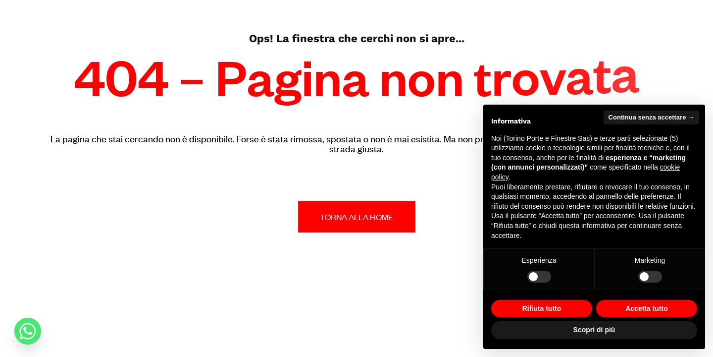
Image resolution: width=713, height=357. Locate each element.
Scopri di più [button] (594, 330)
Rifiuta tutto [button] (541, 308)
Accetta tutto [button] (646, 308)
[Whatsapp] (27, 331)
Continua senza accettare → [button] (651, 117)
